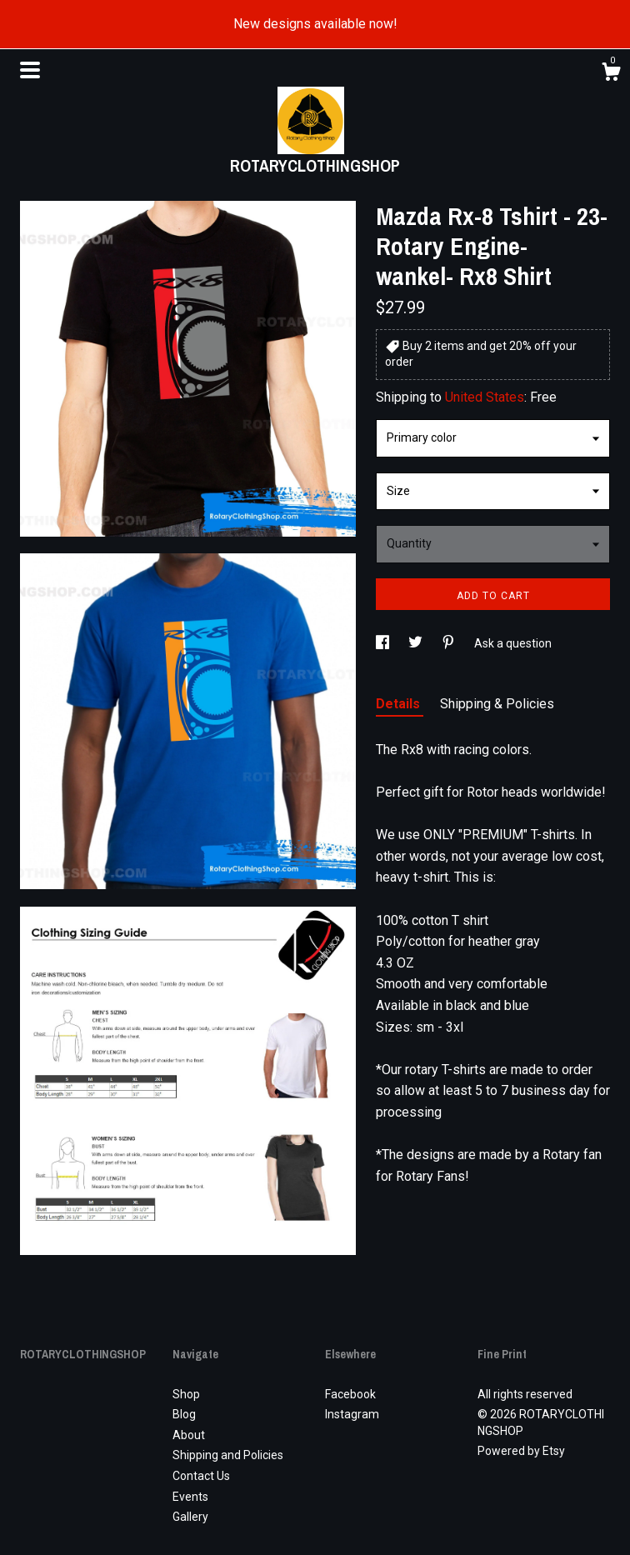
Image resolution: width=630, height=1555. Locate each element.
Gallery (190, 1516)
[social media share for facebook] (384, 643)
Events (190, 1496)
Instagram (352, 1414)
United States (484, 397)
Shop (186, 1394)
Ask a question (513, 643)
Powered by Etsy (521, 1451)
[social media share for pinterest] (450, 643)
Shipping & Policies (497, 704)
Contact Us (201, 1475)
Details (399, 704)
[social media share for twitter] (416, 643)
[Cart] (611, 74)
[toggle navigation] (30, 70)
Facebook (350, 1394)
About (188, 1435)
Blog (184, 1414)
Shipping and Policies (227, 1455)
